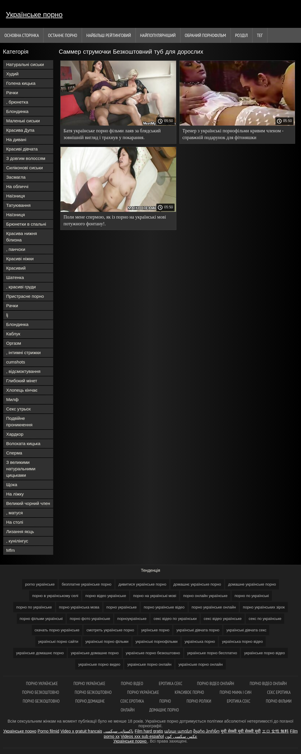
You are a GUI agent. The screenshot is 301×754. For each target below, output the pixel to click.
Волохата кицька (23, 443)
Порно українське (42, 683)
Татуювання (18, 205)
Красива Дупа (20, 130)
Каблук (13, 333)
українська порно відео (242, 641)
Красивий (16, 268)
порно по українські (252, 596)
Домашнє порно (164, 710)
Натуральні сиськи (25, 64)
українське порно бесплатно (212, 653)
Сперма (14, 452)
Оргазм (13, 343)
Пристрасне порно (25, 296)
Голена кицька (21, 83)
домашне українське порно (252, 584)
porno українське (40, 584)
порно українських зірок (264, 607)
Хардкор (15, 434)
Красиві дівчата (22, 148)
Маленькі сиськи (23, 120)
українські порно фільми (106, 641)
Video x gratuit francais (81, 731)
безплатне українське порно (86, 584)
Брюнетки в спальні (26, 224)
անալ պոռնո (178, 731)
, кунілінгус (17, 540)
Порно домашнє (90, 701)
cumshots (15, 361)
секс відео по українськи (175, 618)
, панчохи (15, 249)
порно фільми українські (41, 618)
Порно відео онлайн (216, 683)
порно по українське (34, 607)
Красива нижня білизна (21, 236)
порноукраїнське (132, 618)
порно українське (121, 607)
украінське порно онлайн (149, 664)
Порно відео (132, 683)
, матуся (14, 512)
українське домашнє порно (40, 653)
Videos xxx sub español (142, 736)
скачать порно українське (57, 630)
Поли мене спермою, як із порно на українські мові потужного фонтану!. (114, 220)
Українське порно (34, 14)
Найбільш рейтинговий (108, 35)
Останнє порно (62, 35)
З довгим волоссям (25, 158)
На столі (14, 522)
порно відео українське (105, 596)
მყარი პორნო (206, 731)
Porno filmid (48, 731)
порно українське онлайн (214, 607)
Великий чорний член (28, 503)
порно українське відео (164, 607)
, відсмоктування (23, 371)
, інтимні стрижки (23, 352)
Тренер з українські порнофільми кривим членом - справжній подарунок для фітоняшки (233, 134)
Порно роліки (199, 701)
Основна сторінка (21, 35)
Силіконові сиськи (24, 167)
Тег (260, 35)
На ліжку (15, 493)
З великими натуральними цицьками (20, 469)
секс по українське (265, 618)
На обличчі (17, 186)
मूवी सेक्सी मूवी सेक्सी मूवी (241, 731)
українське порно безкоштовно (153, 653)
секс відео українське (223, 618)
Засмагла (16, 177)
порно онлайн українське (205, 596)
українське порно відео (264, 653)
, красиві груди (21, 286)
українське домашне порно (95, 653)
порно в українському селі (55, 596)
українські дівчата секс (246, 630)
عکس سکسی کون (181, 736)
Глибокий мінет (21, 380)
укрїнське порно (155, 630)
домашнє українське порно (197, 584)
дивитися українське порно (142, 584)
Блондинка (17, 111)
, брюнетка (17, 101)
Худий (12, 73)
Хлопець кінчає (21, 390)
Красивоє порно (190, 692)
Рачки (12, 92)
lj (7, 314)
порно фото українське (90, 618)
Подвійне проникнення (19, 421)
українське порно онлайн (200, 664)
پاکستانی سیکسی (118, 731)
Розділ (241, 35)
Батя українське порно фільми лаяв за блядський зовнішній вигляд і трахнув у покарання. (112, 134)
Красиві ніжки (20, 258)
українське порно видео (99, 664)
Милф (12, 399)
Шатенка (15, 277)
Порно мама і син (236, 692)
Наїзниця (15, 195)
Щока (11, 484)
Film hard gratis (149, 731)
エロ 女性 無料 (275, 731)
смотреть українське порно (110, 630)
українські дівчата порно (197, 630)
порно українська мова (79, 607)
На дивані (16, 139)
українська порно (200, 641)
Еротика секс (170, 683)
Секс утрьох (18, 408)
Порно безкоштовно (41, 692)
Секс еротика (279, 692)
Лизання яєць (20, 531)
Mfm (10, 550)
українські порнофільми (157, 641)
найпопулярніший (158, 35)
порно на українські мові (154, 596)
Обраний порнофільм (205, 35)
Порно (165, 701)
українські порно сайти (58, 641)
